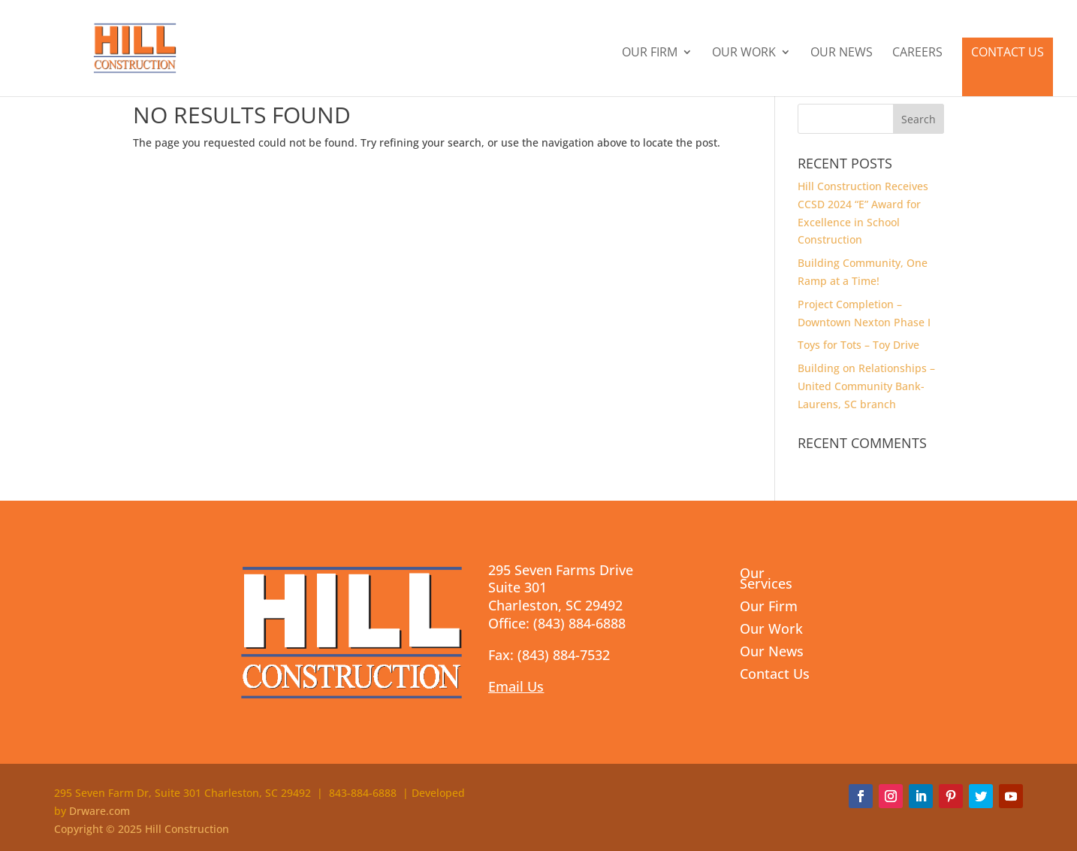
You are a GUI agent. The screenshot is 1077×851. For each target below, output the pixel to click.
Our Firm (649, 53)
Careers (917, 53)
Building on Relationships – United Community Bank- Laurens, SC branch (866, 386)
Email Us (516, 686)
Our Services (766, 580)
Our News (841, 53)
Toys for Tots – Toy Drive (858, 345)
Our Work (744, 53)
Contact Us (1007, 52)
